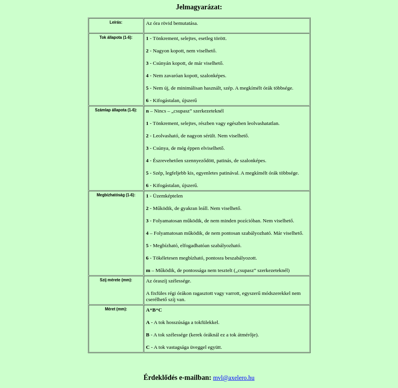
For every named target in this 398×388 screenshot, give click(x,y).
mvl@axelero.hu (234, 377)
